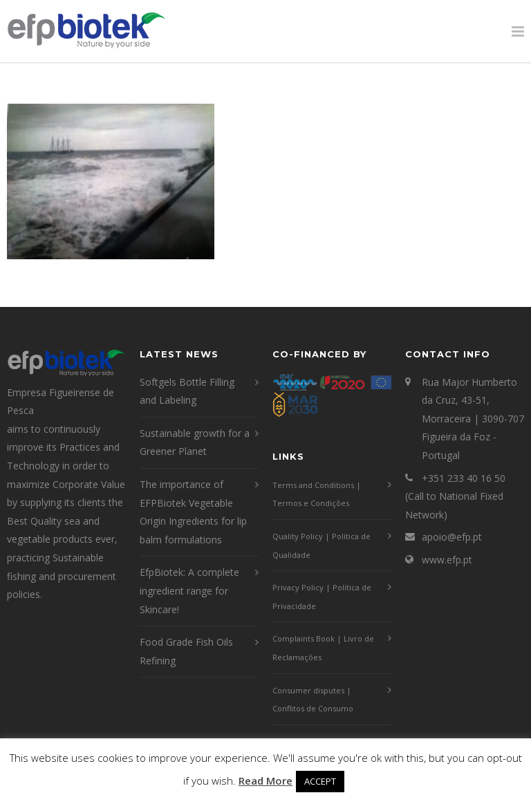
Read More (265, 780)
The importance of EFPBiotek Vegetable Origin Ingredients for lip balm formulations (193, 512)
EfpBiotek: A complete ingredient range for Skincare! (189, 590)
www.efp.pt (447, 559)
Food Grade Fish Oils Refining (186, 651)
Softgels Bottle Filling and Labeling (187, 391)
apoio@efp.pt (452, 536)
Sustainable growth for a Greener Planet (195, 442)
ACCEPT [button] (320, 781)
